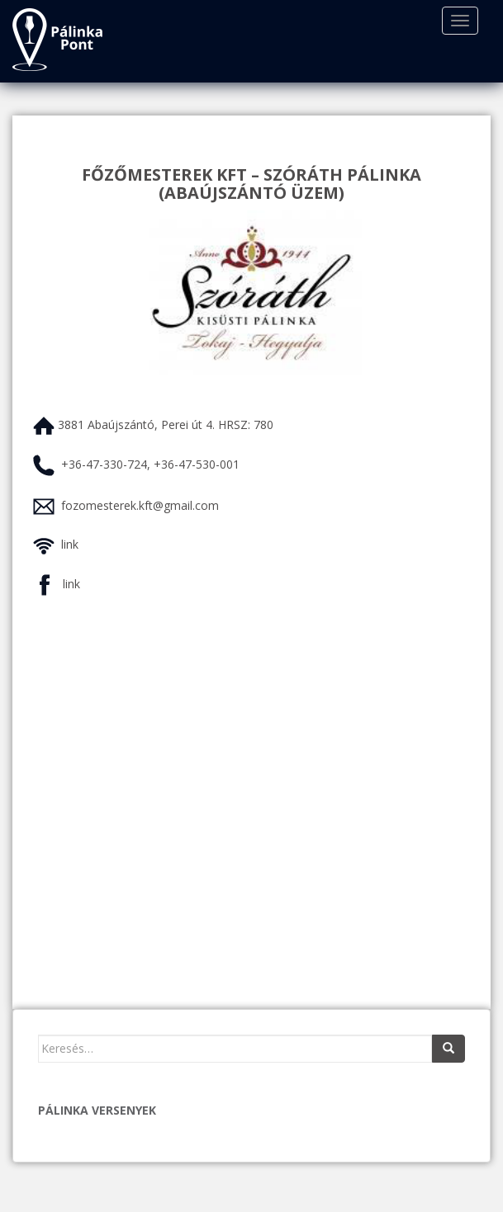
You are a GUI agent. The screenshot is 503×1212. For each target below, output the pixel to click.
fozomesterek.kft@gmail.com (140, 505)
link (69, 544)
